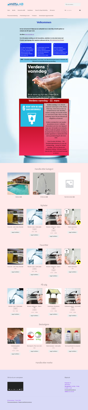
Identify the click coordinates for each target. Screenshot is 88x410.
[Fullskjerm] (21, 389)
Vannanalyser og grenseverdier (46, 15)
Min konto (52, 10)
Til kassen (34, 15)
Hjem (8, 10)
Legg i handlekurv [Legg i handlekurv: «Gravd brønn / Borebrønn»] (53, 314)
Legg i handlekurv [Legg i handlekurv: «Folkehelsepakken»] (15, 354)
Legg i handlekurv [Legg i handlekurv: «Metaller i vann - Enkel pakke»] (34, 235)
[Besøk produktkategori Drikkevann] (44, 185)
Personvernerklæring (12, 15)
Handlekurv (30, 10)
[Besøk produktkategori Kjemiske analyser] (69, 185)
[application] (15, 386)
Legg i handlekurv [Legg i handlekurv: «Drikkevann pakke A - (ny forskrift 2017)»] (72, 315)
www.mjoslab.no (29, 34)
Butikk (13, 10)
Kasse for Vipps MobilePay (41, 10)
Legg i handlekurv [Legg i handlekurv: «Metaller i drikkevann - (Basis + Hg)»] (53, 236)
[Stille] (19, 389)
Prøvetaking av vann (24, 15)
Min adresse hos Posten (57, 40)
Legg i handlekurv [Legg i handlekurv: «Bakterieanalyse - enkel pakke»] (53, 351)
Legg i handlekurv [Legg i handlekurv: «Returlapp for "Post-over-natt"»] (34, 351)
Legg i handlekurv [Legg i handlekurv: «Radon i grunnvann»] (72, 232)
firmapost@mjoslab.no (70, 389)
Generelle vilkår (21, 10)
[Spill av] (9, 389)
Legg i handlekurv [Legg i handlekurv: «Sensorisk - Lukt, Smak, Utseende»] (15, 232)
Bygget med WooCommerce (25, 402)
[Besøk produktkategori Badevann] (18, 185)
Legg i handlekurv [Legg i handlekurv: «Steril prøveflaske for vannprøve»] (72, 351)
